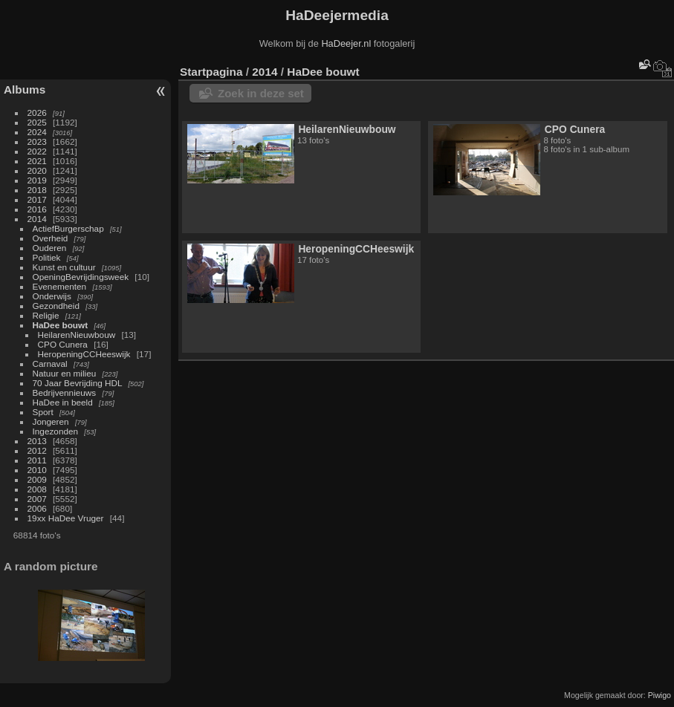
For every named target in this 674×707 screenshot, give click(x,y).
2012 (37, 450)
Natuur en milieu (65, 373)
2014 (37, 219)
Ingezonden (56, 431)
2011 (37, 460)
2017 (37, 199)
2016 (37, 209)
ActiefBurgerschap (68, 228)
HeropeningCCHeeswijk (84, 354)
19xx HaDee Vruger (65, 518)
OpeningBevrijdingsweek (81, 276)
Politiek (47, 257)
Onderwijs (52, 296)
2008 (37, 489)
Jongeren (51, 421)
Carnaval (50, 363)
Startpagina (211, 71)
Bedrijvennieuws (65, 392)
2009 (37, 479)
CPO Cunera (63, 344)
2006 (37, 508)
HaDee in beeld (63, 402)
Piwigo (659, 695)
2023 (37, 141)
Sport (43, 412)
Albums (24, 89)
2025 (37, 122)
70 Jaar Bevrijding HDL (78, 383)
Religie (46, 315)
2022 (37, 151)
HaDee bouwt (60, 325)
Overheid (50, 238)
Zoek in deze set (261, 93)
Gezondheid (56, 305)
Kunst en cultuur (64, 267)
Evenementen (60, 286)
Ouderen (50, 247)
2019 (37, 180)
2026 (37, 112)
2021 (37, 161)
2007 (37, 499)
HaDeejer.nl (346, 43)
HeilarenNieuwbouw (77, 334)
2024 (37, 132)
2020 (37, 170)
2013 (37, 441)
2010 (37, 470)
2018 (37, 190)
